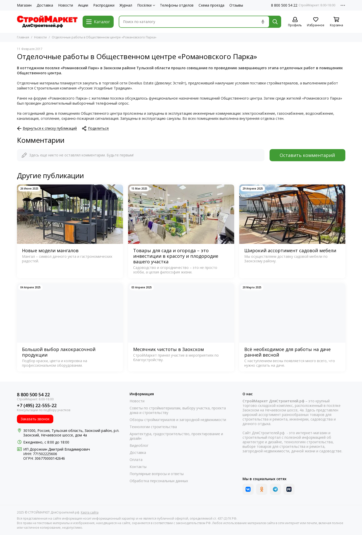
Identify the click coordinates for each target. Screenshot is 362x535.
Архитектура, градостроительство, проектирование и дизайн (176, 436)
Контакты (138, 466)
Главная (23, 37)
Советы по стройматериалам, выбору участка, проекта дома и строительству (178, 410)
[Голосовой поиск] (263, 22)
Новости (65, 5)
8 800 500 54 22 (284, 5)
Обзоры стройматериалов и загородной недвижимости (178, 419)
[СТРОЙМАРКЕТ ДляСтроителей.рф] (47, 22)
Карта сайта (90, 512)
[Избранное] (316, 22)
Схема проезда (211, 5)
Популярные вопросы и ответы (157, 474)
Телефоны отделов (177, 5)
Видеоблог (139, 445)
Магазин (24, 5)
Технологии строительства (153, 427)
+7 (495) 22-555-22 (37, 405)
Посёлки (146, 5)
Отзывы (236, 5)
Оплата (136, 459)
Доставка (45, 5)
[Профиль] (295, 22)
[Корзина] (336, 22)
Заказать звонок (35, 418)
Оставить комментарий (307, 155)
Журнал (125, 5)
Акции (83, 5)
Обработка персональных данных (159, 481)
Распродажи (103, 5)
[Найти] (275, 22)
